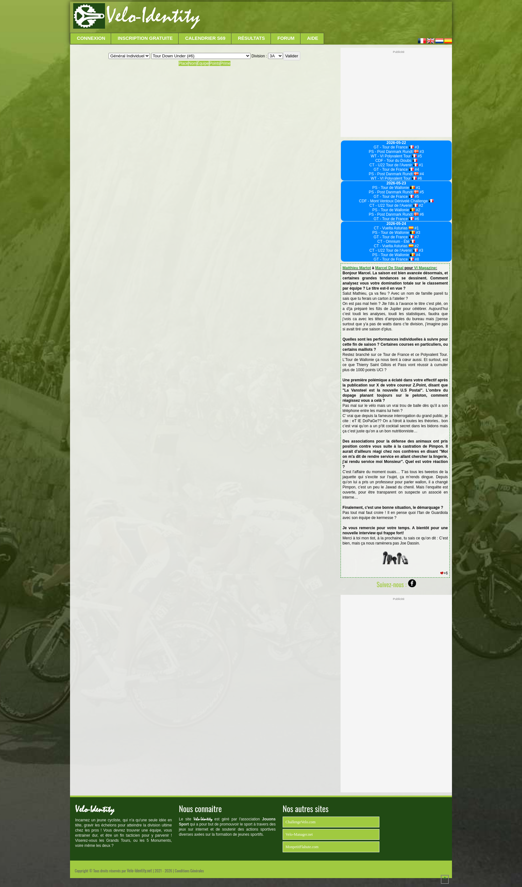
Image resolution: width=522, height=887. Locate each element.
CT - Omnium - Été (396, 241)
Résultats (251, 38)
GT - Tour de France (394, 147)
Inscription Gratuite (145, 38)
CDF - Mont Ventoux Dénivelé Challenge (396, 201)
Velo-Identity (153, 16)
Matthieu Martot (356, 268)
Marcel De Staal (389, 268)
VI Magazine (425, 268)
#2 (420, 205)
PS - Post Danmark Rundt (393, 151)
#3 (416, 147)
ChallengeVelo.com (300, 822)
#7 (416, 237)
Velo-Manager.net (299, 834)
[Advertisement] (325, 17)
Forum (285, 38)
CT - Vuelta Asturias (393, 228)
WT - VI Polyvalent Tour (394, 156)
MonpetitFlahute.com (302, 847)
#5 (419, 156)
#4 (416, 169)
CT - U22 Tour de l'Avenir (394, 165)
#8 (416, 259)
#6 (419, 178)
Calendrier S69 (205, 38)
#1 (420, 165)
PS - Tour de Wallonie (393, 187)
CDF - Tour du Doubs (396, 160)
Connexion (91, 38)
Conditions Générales (189, 870)
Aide (312, 38)
